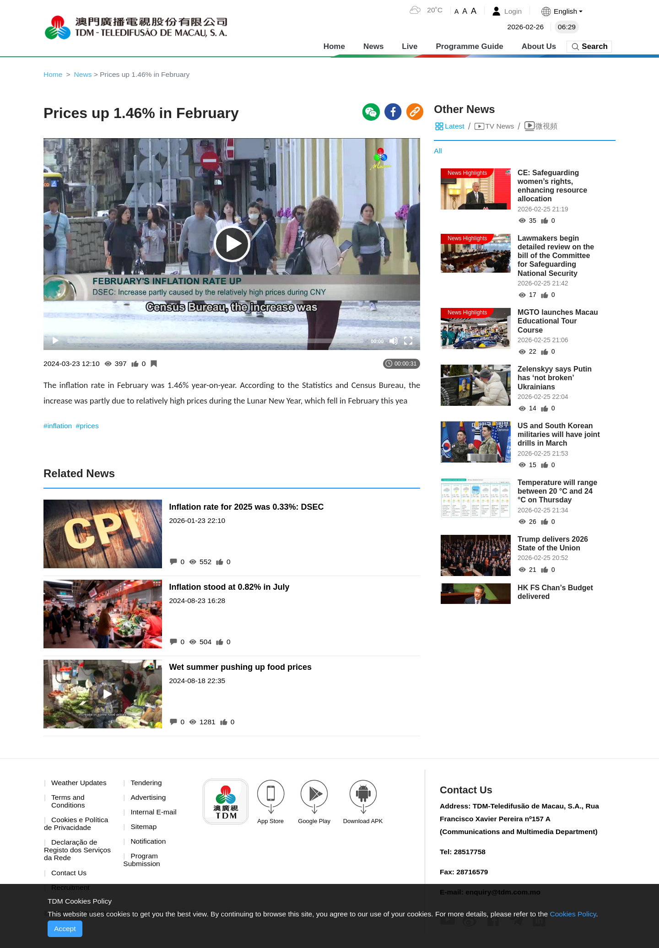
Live (409, 45)
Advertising (148, 799)
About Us (539, 45)
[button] (561, 11)
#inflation (59, 427)
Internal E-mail (154, 813)
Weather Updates (79, 783)
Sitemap (143, 828)
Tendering (146, 783)
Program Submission (142, 862)
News (373, 45)
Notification (148, 843)
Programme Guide (469, 45)
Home (334, 45)
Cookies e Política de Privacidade (77, 826)
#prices (89, 427)
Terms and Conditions (68, 803)
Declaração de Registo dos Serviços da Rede (78, 852)
